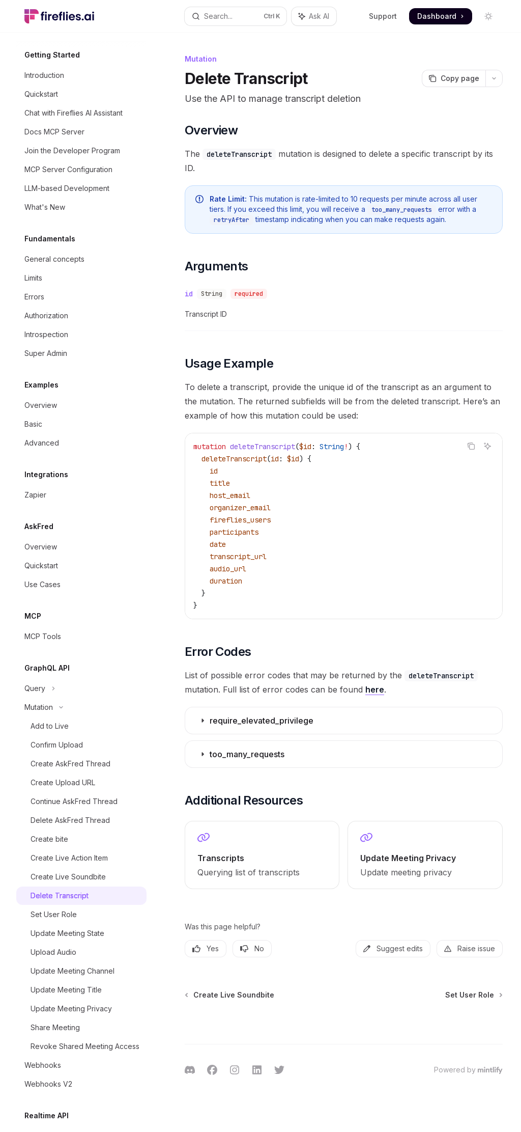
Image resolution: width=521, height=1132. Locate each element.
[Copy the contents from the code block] (471, 446)
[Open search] (236, 16)
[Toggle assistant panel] (314, 16)
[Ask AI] (487, 446)
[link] (262, 855)
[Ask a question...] (343, 1020)
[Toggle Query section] (81, 688)
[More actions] (494, 78)
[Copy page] (453, 78)
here (374, 689)
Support (383, 16)
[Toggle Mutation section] (81, 707)
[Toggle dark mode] (488, 16)
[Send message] (491, 1025)
